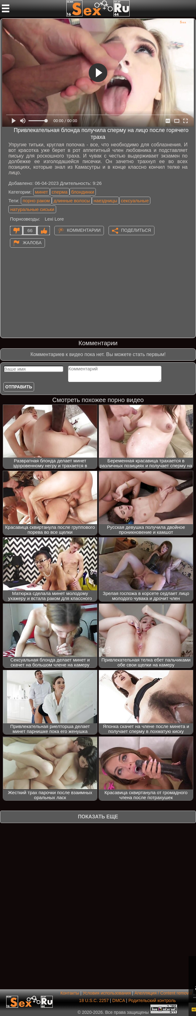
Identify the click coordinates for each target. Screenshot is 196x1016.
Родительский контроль (152, 1000)
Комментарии (84, 229)
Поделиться (136, 229)
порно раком (36, 200)
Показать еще (98, 816)
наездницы (105, 200)
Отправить (18, 386)
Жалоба (32, 242)
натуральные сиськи (32, 209)
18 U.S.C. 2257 (94, 1000)
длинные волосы (72, 200)
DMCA (118, 1000)
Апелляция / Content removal (163, 993)
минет (41, 192)
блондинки (82, 192)
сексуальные (135, 200)
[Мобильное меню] (6, 8)
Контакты (69, 993)
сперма (60, 192)
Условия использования (107, 993)
